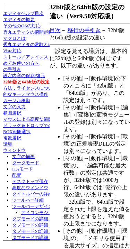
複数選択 (12, 137)
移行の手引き (84, 30)
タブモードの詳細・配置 (37, 225)
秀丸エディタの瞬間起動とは (32, 32)
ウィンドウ (14, 150)
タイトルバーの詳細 (32, 193)
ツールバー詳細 (28, 200)
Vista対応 (12, 50)
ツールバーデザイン (32, 206)
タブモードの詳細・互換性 (39, 237)
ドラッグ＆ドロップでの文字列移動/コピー (46, 125)
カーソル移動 (16, 100)
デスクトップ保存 (30, 181)
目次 (55, 30)
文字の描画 (23, 156)
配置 (16, 175)
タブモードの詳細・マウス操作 (43, 231)
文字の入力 (14, 106)
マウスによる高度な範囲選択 (32, 119)
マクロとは (14, 38)
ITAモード (22, 169)
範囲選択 (12, 113)
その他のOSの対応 (22, 25)
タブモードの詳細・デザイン (41, 218)
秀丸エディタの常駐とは (28, 44)
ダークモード (25, 162)
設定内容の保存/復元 (24, 75)
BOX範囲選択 (17, 131)
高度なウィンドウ (30, 187)
